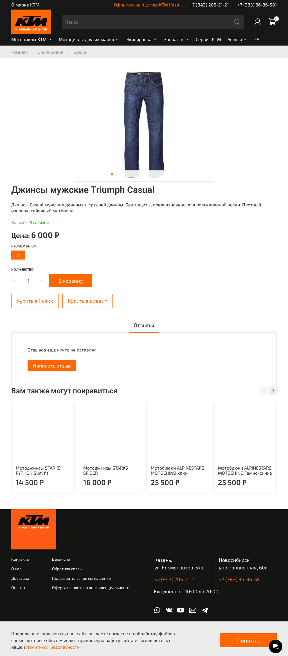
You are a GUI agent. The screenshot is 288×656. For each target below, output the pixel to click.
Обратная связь (67, 568)
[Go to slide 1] (112, 174)
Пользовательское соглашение (81, 578)
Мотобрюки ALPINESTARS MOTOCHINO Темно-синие (245, 470)
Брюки (80, 52)
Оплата (18, 587)
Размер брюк (23, 246)
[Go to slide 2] (116, 174)
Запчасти (176, 39)
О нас (16, 568)
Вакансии (61, 559)
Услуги (237, 39)
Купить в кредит (87, 301)
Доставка (20, 578)
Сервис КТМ (208, 39)
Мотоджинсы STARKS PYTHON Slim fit (38, 470)
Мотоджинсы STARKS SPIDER (105, 470)
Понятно (248, 640)
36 (18, 255)
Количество (22, 269)
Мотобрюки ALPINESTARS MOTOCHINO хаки (177, 470)
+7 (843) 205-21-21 (209, 4)
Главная (19, 52)
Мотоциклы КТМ (31, 39)
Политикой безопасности (53, 647)
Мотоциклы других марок (89, 39)
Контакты (20, 559)
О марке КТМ (25, 4)
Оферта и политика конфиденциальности (90, 587)
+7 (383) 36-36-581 (257, 4)
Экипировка (141, 39)
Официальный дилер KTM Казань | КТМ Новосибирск (170, 4)
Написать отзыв (52, 365)
